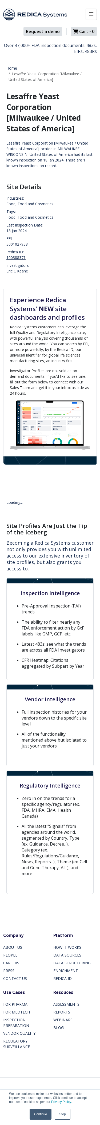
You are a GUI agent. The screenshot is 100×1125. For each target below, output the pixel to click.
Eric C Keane (17, 271)
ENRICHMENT (65, 970)
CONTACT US (15, 978)
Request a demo (43, 31)
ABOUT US (12, 947)
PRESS (8, 970)
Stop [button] (62, 1114)
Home (11, 68)
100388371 (16, 257)
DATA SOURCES (67, 955)
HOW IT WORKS (67, 947)
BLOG (58, 1027)
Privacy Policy (61, 1102)
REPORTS (61, 1012)
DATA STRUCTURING (72, 962)
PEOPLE (10, 955)
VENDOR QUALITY (19, 1033)
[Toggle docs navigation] (91, 14)
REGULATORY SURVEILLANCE (16, 1043)
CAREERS (11, 962)
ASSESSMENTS (66, 1004)
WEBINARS (63, 1019)
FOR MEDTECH (16, 1012)
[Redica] (35, 14)
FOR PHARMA (15, 1004)
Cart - (83, 31)
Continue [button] (40, 1114)
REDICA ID (62, 978)
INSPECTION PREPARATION (16, 1022)
